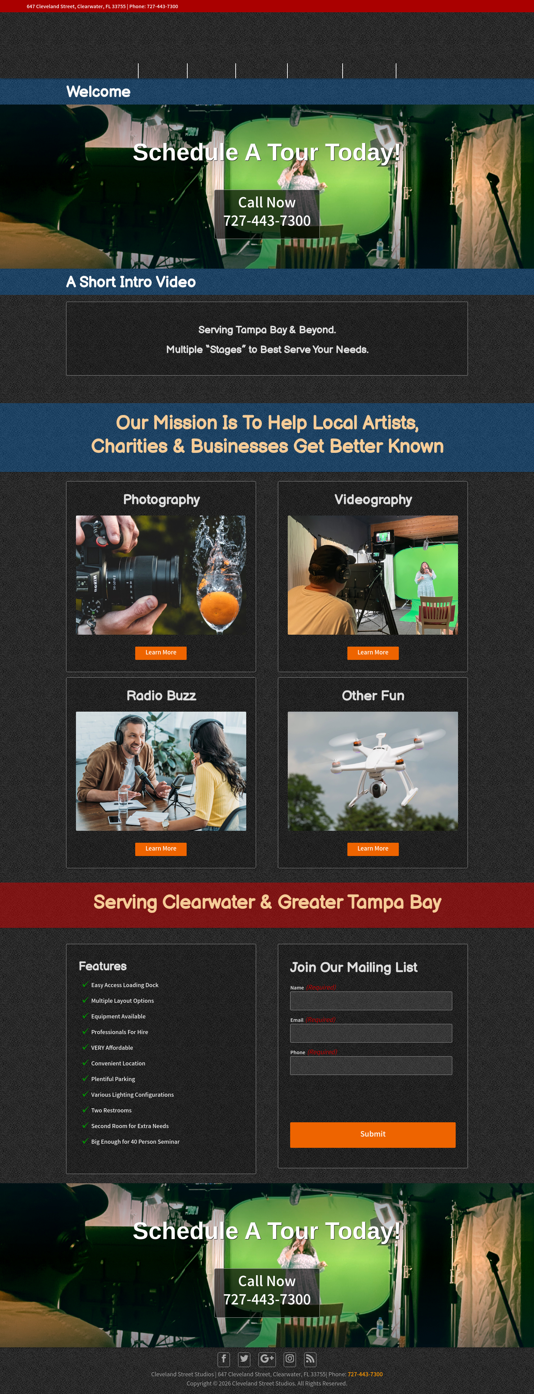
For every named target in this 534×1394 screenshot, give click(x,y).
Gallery (261, 71)
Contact (369, 71)
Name (312, 988)
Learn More (160, 653)
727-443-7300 (365, 1375)
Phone (313, 1053)
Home (163, 71)
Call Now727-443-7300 (267, 213)
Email (312, 1021)
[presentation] (342, 1103)
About (212, 71)
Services (315, 71)
